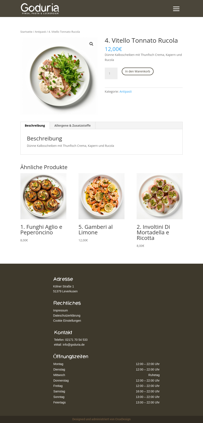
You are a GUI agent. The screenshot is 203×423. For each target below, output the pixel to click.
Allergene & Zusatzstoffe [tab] (72, 125)
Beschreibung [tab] (35, 125)
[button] (91, 44)
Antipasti (40, 32)
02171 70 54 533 (76, 339)
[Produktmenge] (111, 73)
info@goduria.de (74, 344)
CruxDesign (123, 419)
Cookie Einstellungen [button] (67, 320)
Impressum (60, 310)
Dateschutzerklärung (66, 315)
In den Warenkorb (137, 71)
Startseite (26, 32)
